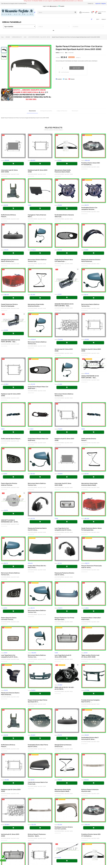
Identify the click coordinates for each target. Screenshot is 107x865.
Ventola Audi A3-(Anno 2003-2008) (64, 350)
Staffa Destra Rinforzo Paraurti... (8, 745)
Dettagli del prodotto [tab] (46, 111)
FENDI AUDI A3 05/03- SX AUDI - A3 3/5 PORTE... (64, 688)
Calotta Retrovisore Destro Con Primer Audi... (38, 783)
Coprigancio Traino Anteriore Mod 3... (37, 215)
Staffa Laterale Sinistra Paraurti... (88, 439)
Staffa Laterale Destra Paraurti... (11, 438)
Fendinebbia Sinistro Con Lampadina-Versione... (89, 208)
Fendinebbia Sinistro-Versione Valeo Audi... (64, 215)
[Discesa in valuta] (97, 19)
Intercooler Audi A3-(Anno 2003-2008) (9, 171)
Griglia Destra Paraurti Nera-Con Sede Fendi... (38, 439)
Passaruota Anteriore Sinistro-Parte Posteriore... (91, 260)
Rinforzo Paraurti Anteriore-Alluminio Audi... (90, 790)
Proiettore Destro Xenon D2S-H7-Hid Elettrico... (90, 163)
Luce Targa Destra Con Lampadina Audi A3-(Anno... (63, 529)
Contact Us (90, 3)
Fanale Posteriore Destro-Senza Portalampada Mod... (91, 529)
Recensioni (75, 111)
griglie (62, 52)
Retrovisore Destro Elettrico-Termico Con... (90, 305)
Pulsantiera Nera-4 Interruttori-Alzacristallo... (91, 618)
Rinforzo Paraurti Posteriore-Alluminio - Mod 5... (37, 835)
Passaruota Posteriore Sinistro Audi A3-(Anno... (64, 574)
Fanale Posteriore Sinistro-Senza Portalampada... (9, 305)
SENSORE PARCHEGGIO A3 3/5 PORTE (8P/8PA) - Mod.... (64, 305)
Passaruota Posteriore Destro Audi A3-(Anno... (37, 529)
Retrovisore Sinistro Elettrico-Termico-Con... (37, 260)
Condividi (59, 79)
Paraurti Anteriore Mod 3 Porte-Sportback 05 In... (38, 701)
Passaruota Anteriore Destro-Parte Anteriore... (10, 693)
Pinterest (72, 79)
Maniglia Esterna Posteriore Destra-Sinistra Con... (10, 260)
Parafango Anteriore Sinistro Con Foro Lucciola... (64, 828)
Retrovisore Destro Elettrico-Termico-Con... (37, 484)
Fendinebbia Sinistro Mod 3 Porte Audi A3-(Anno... (89, 738)
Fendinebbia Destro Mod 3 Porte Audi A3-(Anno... (38, 745)
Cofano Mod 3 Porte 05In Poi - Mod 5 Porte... (37, 566)
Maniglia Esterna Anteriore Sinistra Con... (63, 745)
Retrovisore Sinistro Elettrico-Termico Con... (37, 343)
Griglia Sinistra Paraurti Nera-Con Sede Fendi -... (64, 260)
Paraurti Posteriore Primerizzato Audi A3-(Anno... (91, 566)
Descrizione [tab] (32, 111)
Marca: (58, 52)
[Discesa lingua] (104, 19)
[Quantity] (62, 68)
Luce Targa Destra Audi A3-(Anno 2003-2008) (63, 656)
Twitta (65, 79)
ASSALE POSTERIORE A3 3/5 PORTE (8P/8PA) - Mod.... (90, 377)
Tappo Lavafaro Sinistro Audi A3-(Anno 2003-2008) (90, 656)
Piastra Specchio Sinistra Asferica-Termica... (9, 484)
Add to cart (76, 68)
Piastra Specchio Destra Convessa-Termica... (8, 618)
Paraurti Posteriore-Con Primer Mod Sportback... (64, 618)
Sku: (66, 52)
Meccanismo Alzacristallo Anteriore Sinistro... (36, 305)
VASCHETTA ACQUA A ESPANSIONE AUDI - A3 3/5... (10, 521)
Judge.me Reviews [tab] (62, 111)
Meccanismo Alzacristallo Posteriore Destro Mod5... (63, 171)
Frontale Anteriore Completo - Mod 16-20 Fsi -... (90, 701)
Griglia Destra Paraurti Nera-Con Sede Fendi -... (38, 387)
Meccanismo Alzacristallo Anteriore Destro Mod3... (89, 484)
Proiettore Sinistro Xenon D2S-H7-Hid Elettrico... (91, 835)
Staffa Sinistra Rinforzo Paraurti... (8, 215)
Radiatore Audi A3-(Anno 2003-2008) (38, 171)
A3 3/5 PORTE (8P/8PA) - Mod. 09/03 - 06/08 (10, 174)
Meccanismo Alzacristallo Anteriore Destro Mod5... (63, 790)
